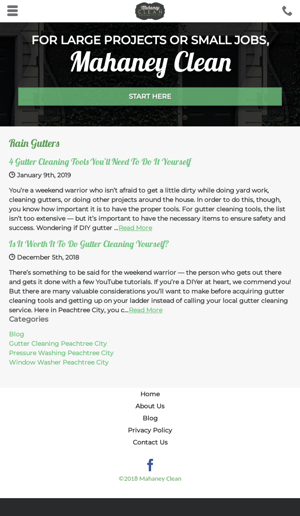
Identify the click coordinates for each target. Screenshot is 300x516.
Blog (16, 334)
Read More (135, 228)
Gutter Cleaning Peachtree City (58, 344)
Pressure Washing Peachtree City (61, 353)
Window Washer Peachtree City (59, 362)
